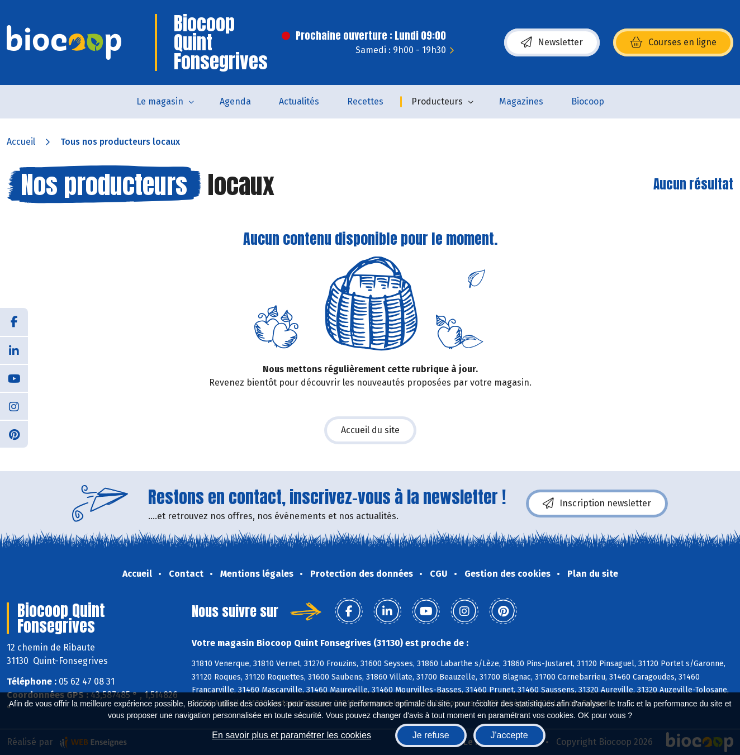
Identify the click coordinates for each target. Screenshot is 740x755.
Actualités (299, 101)
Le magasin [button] (159, 101)
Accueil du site (370, 430)
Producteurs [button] (437, 101)
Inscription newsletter (597, 503)
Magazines (521, 101)
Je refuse (430, 735)
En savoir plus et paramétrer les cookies (291, 735)
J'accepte (509, 735)
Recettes (365, 101)
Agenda (235, 101)
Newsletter (552, 42)
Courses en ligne (673, 42)
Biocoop (587, 101)
